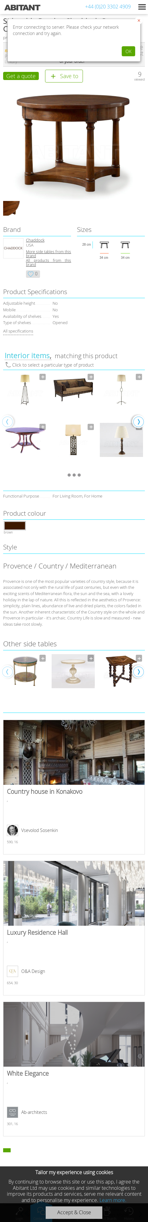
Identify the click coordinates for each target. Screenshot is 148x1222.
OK (128, 51)
